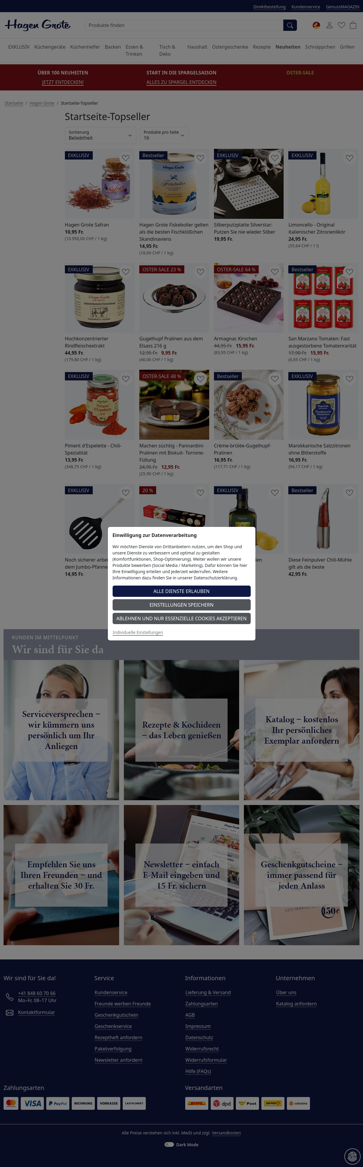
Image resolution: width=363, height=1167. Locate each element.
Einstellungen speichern (181, 605)
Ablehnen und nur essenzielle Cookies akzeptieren (181, 618)
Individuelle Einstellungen (138, 632)
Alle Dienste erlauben (181, 591)
